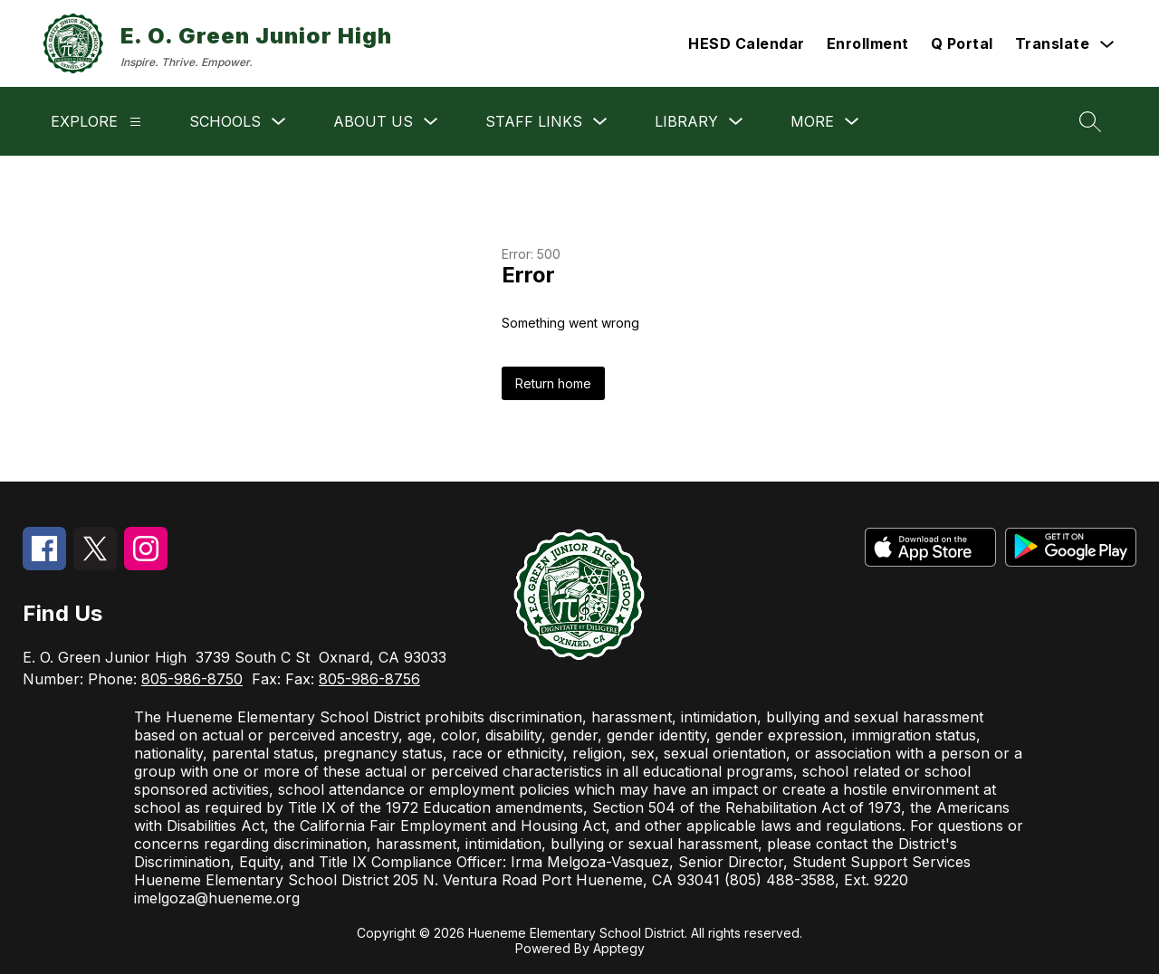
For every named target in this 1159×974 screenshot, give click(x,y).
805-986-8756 (369, 679)
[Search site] (1090, 121)
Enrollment (868, 43)
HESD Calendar (746, 43)
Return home (553, 383)
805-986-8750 (192, 679)
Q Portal (962, 43)
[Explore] (135, 122)
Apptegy (619, 948)
